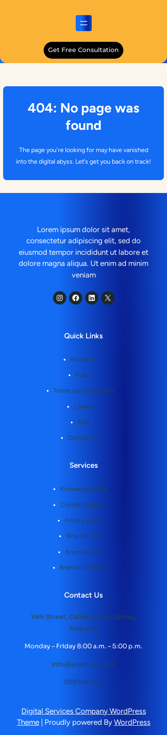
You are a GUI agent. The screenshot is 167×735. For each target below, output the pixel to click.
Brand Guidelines (83, 567)
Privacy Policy (83, 520)
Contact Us (83, 438)
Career (83, 406)
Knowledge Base (83, 489)
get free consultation (83, 50)
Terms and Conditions (83, 390)
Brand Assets (83, 552)
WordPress (132, 722)
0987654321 (83, 682)
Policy (83, 375)
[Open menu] (84, 23)
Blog (83, 422)
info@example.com (83, 664)
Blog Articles (84, 536)
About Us (83, 359)
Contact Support (83, 505)
